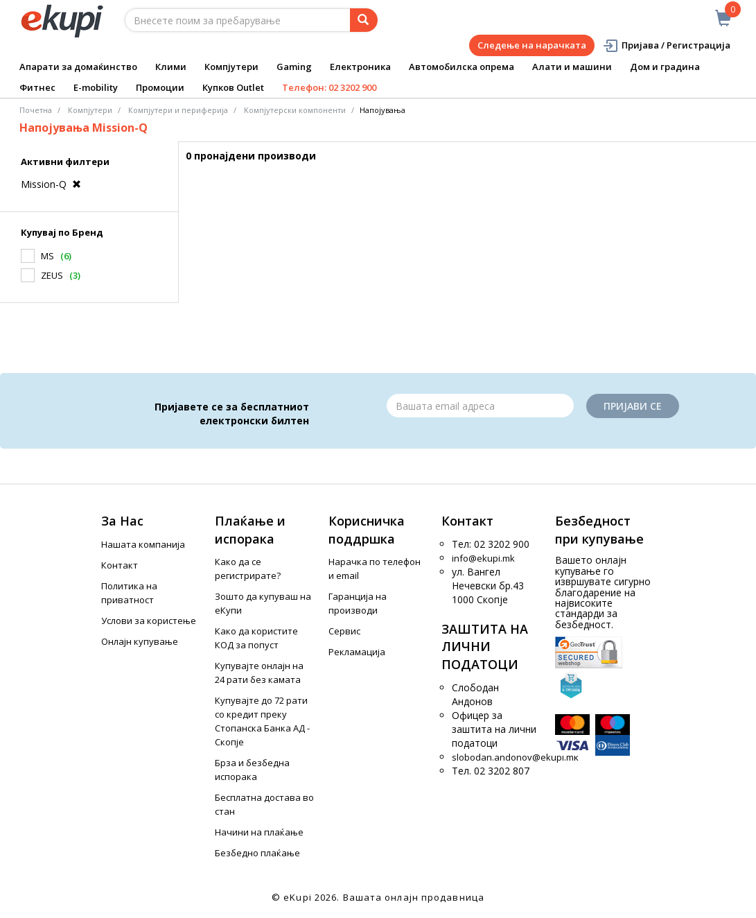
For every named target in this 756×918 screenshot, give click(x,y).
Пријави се (633, 406)
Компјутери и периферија (178, 110)
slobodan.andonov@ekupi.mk (515, 757)
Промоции (160, 87)
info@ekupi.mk (483, 558)
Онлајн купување (139, 641)
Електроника (360, 66)
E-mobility (95, 87)
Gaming (294, 66)
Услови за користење (148, 620)
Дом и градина (665, 66)
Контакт (119, 565)
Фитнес (37, 87)
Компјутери (231, 66)
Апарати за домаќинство (78, 66)
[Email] (480, 405)
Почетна (35, 110)
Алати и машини (572, 66)
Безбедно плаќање (257, 853)
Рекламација (356, 652)
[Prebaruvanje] (364, 20)
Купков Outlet (233, 87)
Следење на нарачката (531, 45)
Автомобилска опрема (461, 66)
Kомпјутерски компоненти (295, 110)
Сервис (344, 631)
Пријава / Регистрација (666, 45)
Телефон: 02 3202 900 (329, 87)
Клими (170, 66)
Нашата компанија (143, 544)
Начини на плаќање (259, 832)
